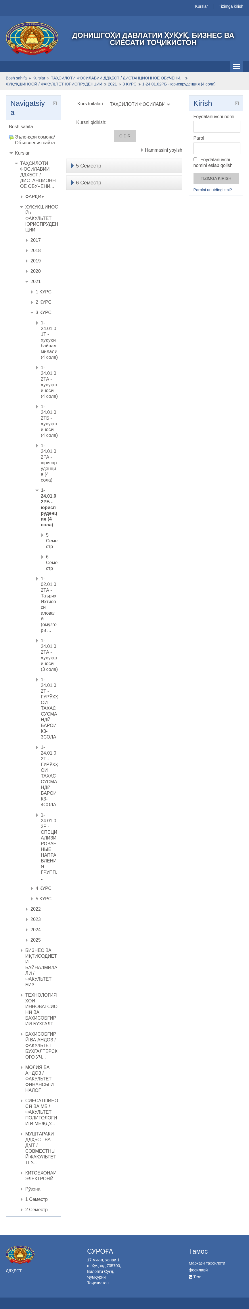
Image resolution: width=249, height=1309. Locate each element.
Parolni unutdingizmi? (213, 190)
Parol (199, 138)
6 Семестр (88, 183)
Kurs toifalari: (90, 103)
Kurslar (201, 6)
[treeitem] (33, 127)
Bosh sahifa (21, 126)
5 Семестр (88, 166)
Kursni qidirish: (92, 122)
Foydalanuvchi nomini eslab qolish (213, 162)
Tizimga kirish (231, 6)
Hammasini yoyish (163, 150)
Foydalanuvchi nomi (214, 116)
